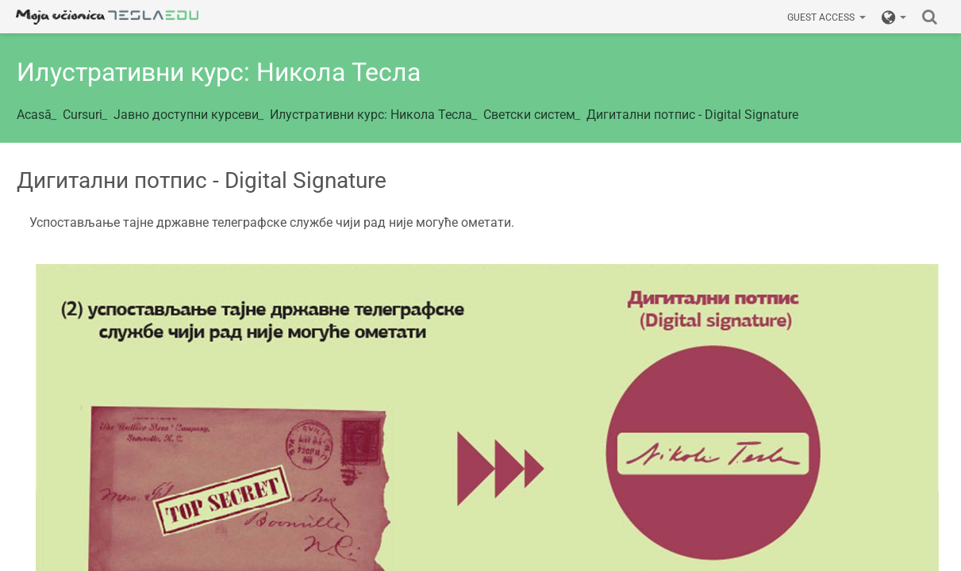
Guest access (826, 17)
